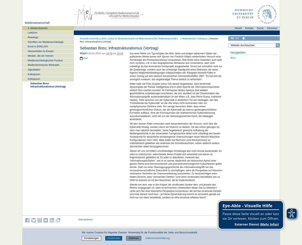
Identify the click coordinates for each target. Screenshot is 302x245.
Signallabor (34, 69)
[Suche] (278, 45)
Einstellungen (91, 238)
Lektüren (33, 32)
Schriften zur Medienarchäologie (46, 41)
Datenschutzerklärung (157, 238)
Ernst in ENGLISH (38, 46)
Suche (260, 28)
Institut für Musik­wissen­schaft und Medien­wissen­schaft (132, 39)
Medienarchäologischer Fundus (45, 60)
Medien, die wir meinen (41, 55)
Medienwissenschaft (37, 22)
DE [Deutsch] (232, 38)
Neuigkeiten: (238, 52)
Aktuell (238, 28)
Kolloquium (34, 74)
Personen (272, 28)
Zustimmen (114, 238)
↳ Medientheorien (36, 28)
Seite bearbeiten (85, 220)
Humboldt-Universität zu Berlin (93, 39)
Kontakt (249, 28)
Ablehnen (134, 238)
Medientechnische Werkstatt (43, 64)
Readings (33, 37)
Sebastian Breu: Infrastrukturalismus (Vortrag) (48, 85)
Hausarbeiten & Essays (41, 51)
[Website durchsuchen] (254, 45)
